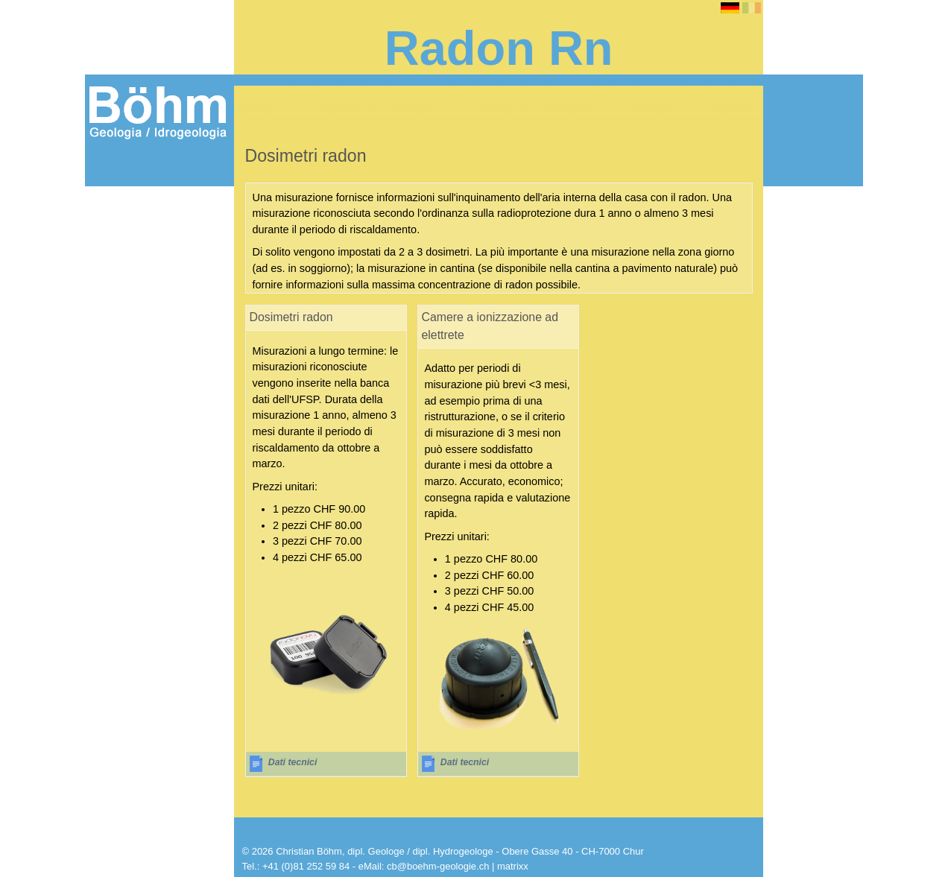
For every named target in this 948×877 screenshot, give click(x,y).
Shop (106, 306)
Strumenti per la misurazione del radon (154, 252)
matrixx (512, 866)
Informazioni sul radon (154, 222)
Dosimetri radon (136, 282)
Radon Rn (120, 198)
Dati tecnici (292, 762)
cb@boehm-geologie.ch (438, 866)
